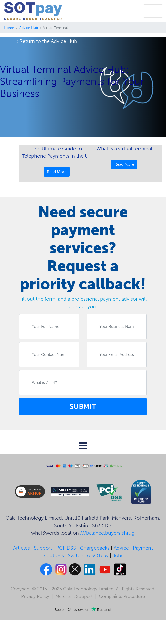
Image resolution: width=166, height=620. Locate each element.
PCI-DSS (66, 548)
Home (9, 28)
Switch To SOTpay (88, 555)
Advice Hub (29, 28)
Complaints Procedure (122, 596)
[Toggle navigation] (153, 11)
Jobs (118, 555)
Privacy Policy (35, 596)
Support (43, 548)
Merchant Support (74, 596)
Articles (21, 548)
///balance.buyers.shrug (107, 533)
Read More (57, 171)
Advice (121, 548)
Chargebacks (95, 548)
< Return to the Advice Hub (46, 41)
